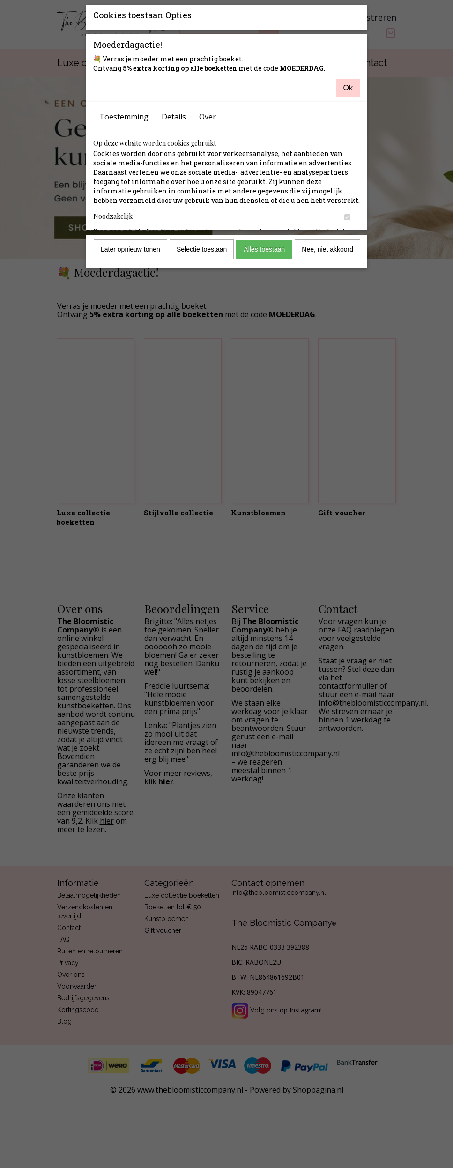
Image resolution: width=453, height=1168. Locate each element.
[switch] (347, 217)
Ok (348, 88)
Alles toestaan (264, 249)
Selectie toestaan (202, 249)
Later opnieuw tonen (130, 249)
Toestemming (124, 117)
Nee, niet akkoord (327, 249)
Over (207, 117)
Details (174, 117)
